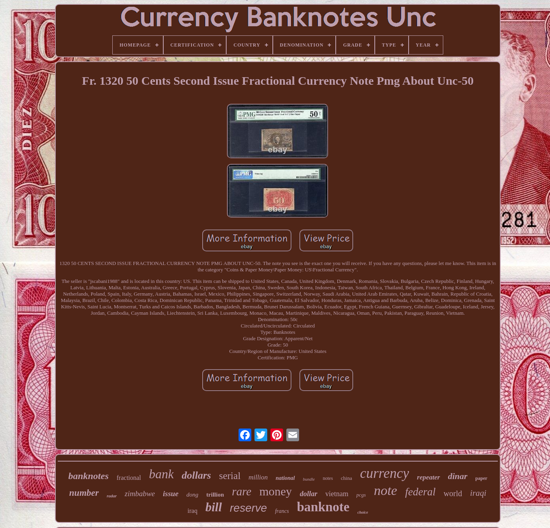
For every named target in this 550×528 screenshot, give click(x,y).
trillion (215, 494)
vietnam (336, 494)
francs (282, 511)
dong (192, 494)
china (346, 478)
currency (384, 473)
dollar (308, 494)
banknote (323, 507)
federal (420, 492)
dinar (458, 476)
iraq (193, 510)
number (84, 493)
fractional (129, 477)
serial (230, 475)
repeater (428, 477)
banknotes (88, 476)
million (258, 477)
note (385, 490)
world (453, 493)
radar (112, 495)
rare (241, 491)
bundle (309, 479)
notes (328, 478)
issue (170, 493)
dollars (196, 475)
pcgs (361, 495)
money (275, 491)
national (285, 478)
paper (481, 478)
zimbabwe (140, 493)
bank (161, 474)
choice (362, 512)
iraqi (478, 493)
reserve (248, 508)
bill (214, 507)
